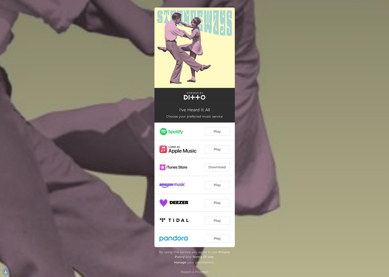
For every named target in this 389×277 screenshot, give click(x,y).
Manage (180, 262)
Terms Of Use (202, 257)
